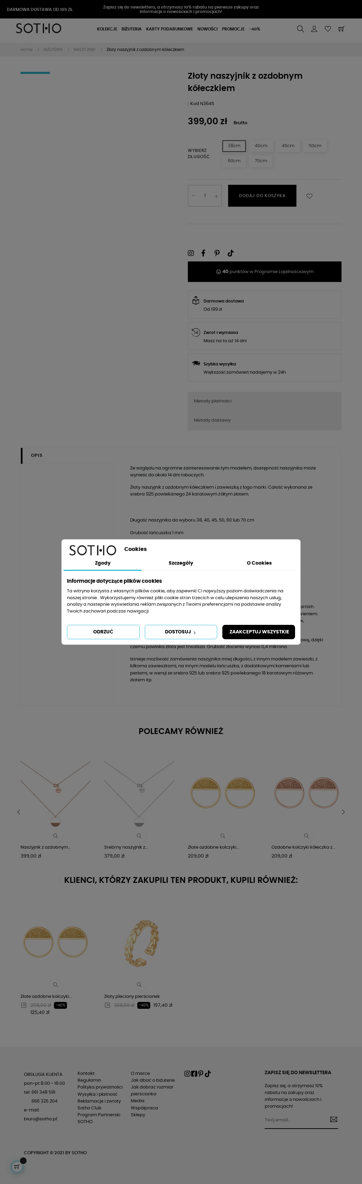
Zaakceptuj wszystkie (259, 632)
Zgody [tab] (103, 563)
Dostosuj (181, 632)
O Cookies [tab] (259, 563)
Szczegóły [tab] (181, 563)
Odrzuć (103, 632)
